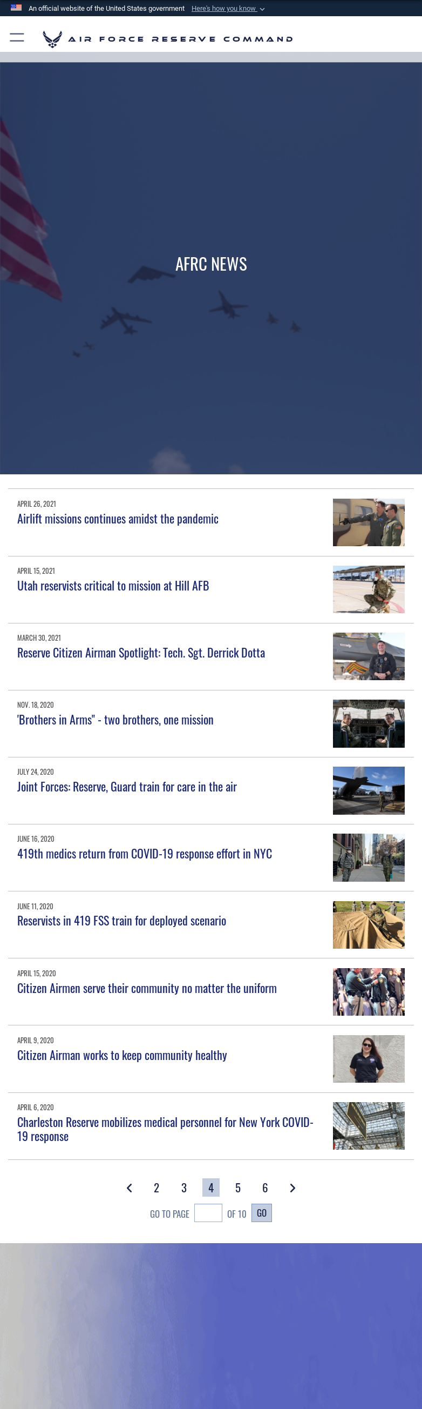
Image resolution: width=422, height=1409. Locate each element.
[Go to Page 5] (238, 1187)
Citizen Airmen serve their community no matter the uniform (147, 987)
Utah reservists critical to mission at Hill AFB (113, 585)
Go (262, 1212)
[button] (229, 8)
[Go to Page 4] (211, 1187)
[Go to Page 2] (157, 1187)
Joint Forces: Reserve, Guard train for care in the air (127, 786)
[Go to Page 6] (265, 1187)
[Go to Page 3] (184, 1187)
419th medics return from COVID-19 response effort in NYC (144, 853)
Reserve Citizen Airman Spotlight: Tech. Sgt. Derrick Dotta (141, 652)
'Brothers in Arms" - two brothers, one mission (115, 719)
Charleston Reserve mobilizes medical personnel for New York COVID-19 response (165, 1128)
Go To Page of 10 (198, 1214)
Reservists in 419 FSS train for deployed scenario (121, 920)
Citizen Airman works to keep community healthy (122, 1054)
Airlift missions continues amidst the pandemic (118, 518)
